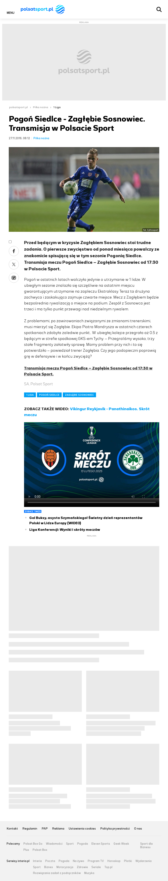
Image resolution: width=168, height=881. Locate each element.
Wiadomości (54, 844)
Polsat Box (40, 850)
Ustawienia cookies (82, 829)
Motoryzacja (64, 867)
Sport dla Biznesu (146, 845)
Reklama (58, 829)
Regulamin (29, 829)
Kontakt (12, 829)
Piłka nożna (40, 107)
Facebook (14, 251)
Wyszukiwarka (159, 9)
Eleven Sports (100, 844)
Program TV (96, 861)
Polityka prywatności (115, 829)
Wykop (14, 278)
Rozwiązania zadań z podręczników (57, 873)
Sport (70, 844)
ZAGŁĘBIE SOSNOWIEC (79, 395)
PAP (45, 829)
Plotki (128, 861)
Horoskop (114, 861)
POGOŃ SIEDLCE (49, 395)
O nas (138, 829)
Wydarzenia (143, 861)
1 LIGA (30, 395)
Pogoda (82, 844)
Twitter (14, 264)
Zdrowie (82, 867)
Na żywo (78, 861)
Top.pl (108, 867)
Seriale (96, 867)
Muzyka (89, 873)
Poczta (50, 861)
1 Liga (57, 107)
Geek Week (121, 844)
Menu (10, 12)
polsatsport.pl (18, 107)
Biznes (48, 867)
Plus (26, 850)
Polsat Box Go (32, 844)
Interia (37, 861)
